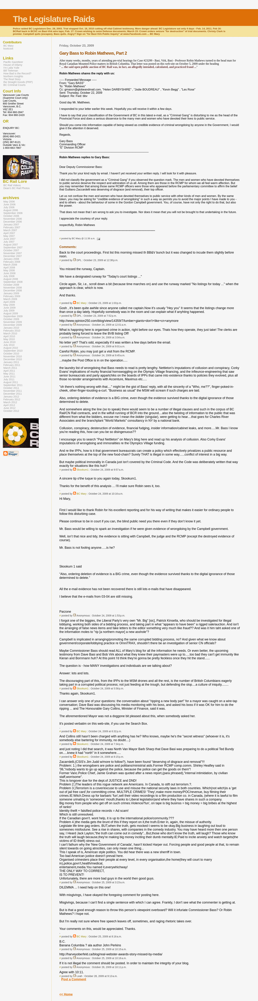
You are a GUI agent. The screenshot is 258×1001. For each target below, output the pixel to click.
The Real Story (12, 79)
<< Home (66, 994)
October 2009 (11, 319)
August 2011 (10, 382)
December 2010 (12, 359)
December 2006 (12, 221)
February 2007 (11, 227)
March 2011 (10, 367)
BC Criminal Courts (14, 85)
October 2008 (11, 284)
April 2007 (9, 233)
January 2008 (11, 259)
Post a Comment (73, 979)
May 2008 (9, 270)
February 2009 (11, 296)
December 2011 (12, 393)
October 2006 (11, 215)
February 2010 (11, 330)
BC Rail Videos (12, 185)
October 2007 (11, 250)
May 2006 (9, 201)
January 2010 (11, 327)
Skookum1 (83, 469)
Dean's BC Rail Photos (16, 188)
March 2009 (10, 299)
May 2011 (9, 373)
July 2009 (9, 310)
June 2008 (9, 273)
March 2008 (10, 264)
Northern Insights (13, 76)
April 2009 (9, 302)
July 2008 (9, 276)
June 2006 (9, 204)
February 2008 (11, 261)
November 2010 (12, 356)
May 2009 (9, 304)
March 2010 (10, 333)
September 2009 (13, 316)
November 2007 (12, 253)
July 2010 (9, 345)
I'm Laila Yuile (11, 67)
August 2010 (10, 347)
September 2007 (13, 247)
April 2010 (9, 336)
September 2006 (13, 213)
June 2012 (9, 408)
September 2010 (13, 350)
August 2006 (10, 210)
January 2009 (11, 293)
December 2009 (12, 324)
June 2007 (9, 238)
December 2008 (12, 290)
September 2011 (13, 385)
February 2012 (11, 399)
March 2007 (10, 230)
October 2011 (11, 388)
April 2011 (9, 370)
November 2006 (12, 218)
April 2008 (9, 267)
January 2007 (11, 224)
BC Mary (82, 303)
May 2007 (9, 236)
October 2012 (11, 410)
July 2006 (9, 207)
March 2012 (10, 402)
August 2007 (10, 244)
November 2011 (12, 390)
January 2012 (11, 396)
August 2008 (10, 279)
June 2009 (9, 307)
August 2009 (10, 313)
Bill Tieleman (10, 70)
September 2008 (13, 281)
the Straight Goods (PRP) (18, 82)
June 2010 (9, 342)
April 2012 (9, 405)
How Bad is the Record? (17, 73)
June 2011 (9, 376)
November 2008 (12, 287)
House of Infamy (12, 64)
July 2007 (9, 241)
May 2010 (9, 339)
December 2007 (12, 256)
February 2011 (11, 365)
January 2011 (11, 362)
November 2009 (12, 322)
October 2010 (11, 353)
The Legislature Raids (54, 19)
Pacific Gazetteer (13, 62)
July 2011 (9, 379)
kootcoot (8, 48)
